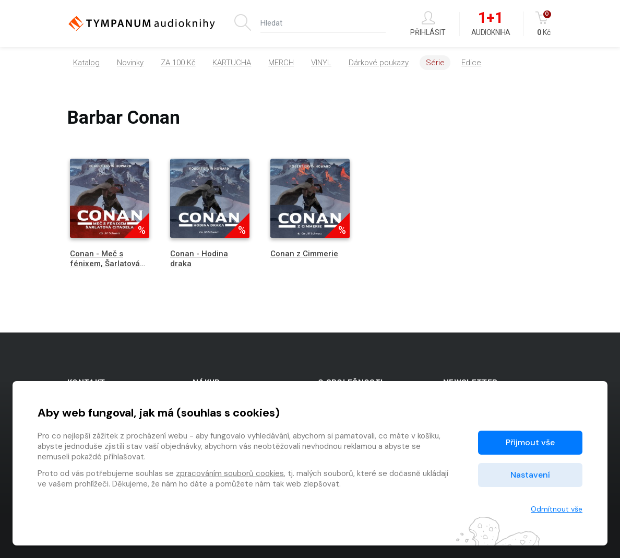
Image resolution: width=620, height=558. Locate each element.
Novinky (130, 62)
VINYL (321, 62)
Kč (544, 23)
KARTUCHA (231, 62)
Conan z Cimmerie (304, 253)
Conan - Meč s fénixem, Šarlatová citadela (105, 263)
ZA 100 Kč (178, 62)
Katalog (86, 62)
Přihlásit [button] (428, 23)
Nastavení (530, 474)
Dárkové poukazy (379, 62)
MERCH (281, 62)
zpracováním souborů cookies (230, 473)
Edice (471, 62)
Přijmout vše (530, 442)
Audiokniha (490, 24)
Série (435, 62)
